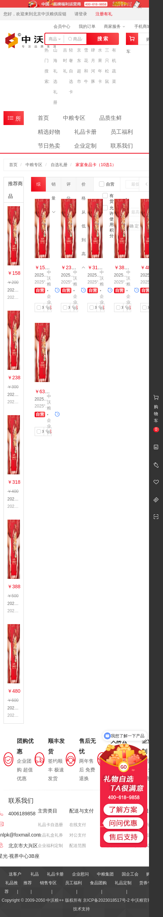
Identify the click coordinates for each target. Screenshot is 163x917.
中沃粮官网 (141, 900)
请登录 (81, 13)
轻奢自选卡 (71, 71)
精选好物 (49, 132)
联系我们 (122, 146)
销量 (53, 186)
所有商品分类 (14, 119)
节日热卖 (49, 146)
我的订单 (87, 26)
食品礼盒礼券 (50, 835)
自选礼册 (59, 164)
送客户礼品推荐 (13, 883)
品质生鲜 (110, 118)
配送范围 (77, 845)
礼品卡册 (85, 132)
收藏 (47, 307)
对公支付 (77, 835)
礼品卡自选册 (50, 824)
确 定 (134, 226)
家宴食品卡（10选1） (96, 164)
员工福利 (122, 132)
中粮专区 (74, 118)
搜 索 (102, 38)
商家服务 (114, 26)
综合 (38, 187)
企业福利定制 (50, 845)
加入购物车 (51, 307)
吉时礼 (65, 60)
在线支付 (77, 824)
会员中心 (62, 26)
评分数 (68, 186)
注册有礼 (103, 13)
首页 (43, 118)
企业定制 (85, 146)
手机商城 (145, 26)
